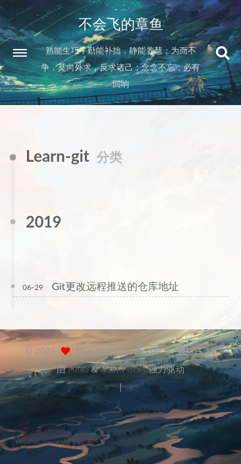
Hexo (78, 368)
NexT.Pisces (123, 368)
